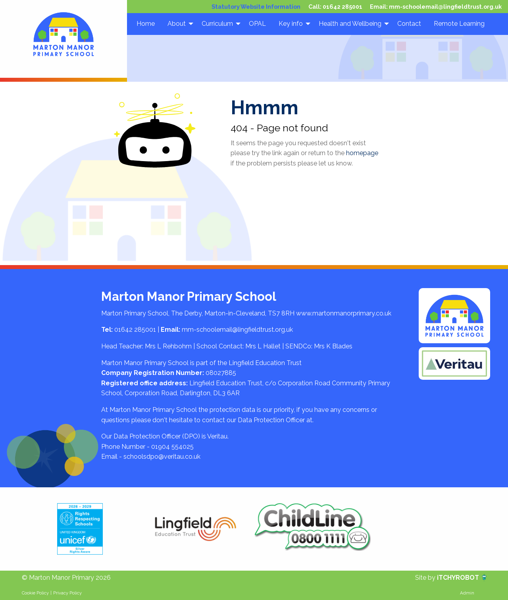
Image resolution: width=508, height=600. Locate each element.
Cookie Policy (35, 593)
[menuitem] (145, 23)
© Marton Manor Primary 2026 (66, 577)
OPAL (257, 23)
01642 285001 (342, 6)
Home (146, 23)
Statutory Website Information (256, 6)
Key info (291, 23)
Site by (426, 577)
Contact (409, 23)
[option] (80, 529)
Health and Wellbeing (350, 23)
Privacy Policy (67, 593)
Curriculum (217, 23)
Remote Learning (459, 23)
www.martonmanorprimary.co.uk (343, 313)
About (176, 23)
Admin (467, 593)
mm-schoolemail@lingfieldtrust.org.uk (445, 6)
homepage (362, 153)
